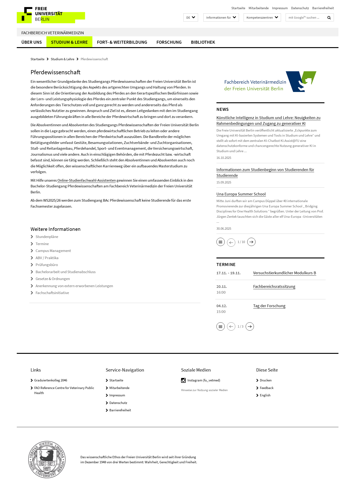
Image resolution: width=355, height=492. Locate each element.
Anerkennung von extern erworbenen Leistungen (74, 285)
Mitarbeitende (259, 8)
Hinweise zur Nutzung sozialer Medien (204, 390)
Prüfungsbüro (47, 264)
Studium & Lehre (69, 42)
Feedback (266, 388)
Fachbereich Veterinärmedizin (52, 32)
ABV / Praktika (47, 257)
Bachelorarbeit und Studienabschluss (66, 271)
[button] (190, 17)
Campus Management (53, 250)
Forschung (169, 42)
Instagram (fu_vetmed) (203, 380)
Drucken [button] (266, 380)
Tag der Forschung (269, 305)
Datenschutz (300, 8)
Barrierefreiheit (323, 8)
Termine (42, 243)
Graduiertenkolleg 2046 (50, 380)
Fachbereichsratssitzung (274, 286)
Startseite (238, 8)
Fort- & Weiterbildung (122, 42)
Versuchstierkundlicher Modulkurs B (284, 272)
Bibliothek (203, 42)
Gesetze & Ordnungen (53, 278)
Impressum (280, 8)
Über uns (31, 42)
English (265, 395)
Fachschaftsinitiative (52, 292)
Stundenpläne (47, 236)
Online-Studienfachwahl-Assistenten (86, 180)
